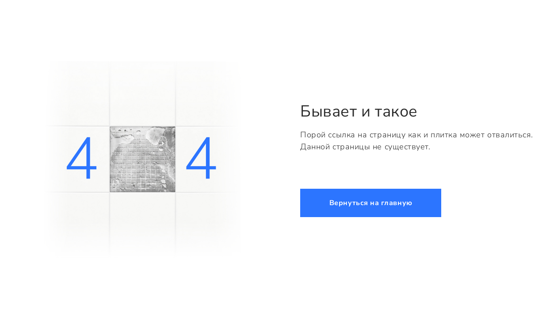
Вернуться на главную (370, 203)
